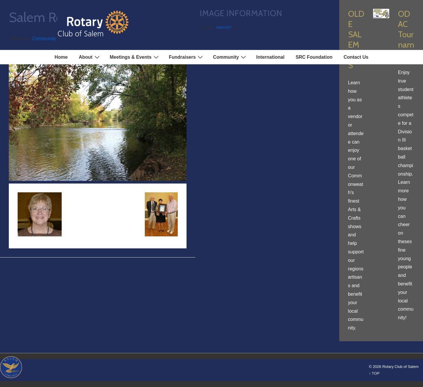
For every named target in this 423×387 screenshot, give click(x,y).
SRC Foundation (314, 57)
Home (61, 57)
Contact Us (356, 57)
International (270, 57)
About (90, 57)
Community (230, 57)
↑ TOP (374, 373)
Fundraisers (186, 57)
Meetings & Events (135, 57)
